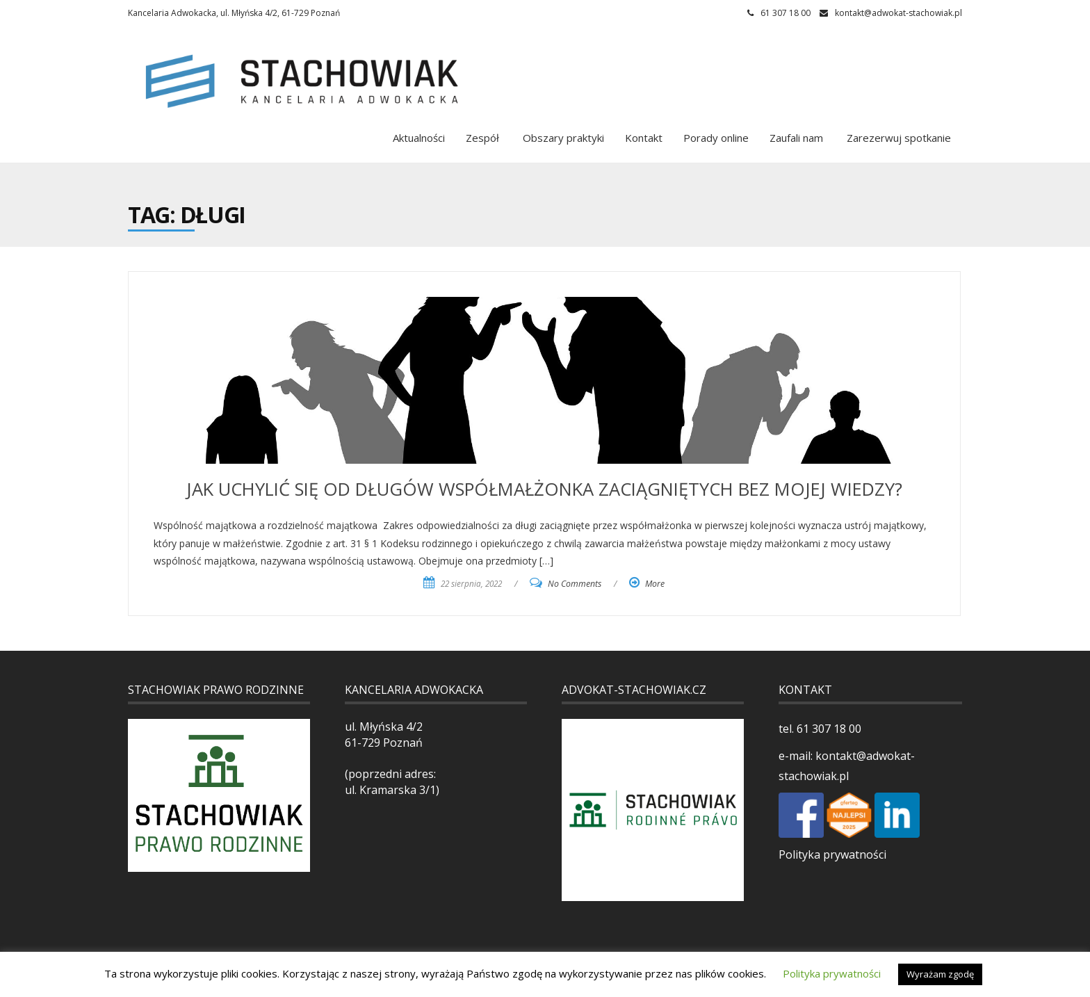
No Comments (574, 584)
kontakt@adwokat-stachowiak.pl (898, 13)
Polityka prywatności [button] (832, 973)
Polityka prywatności (832, 854)
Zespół (482, 138)
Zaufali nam (796, 138)
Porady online (716, 138)
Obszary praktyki (562, 138)
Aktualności (419, 138)
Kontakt (643, 138)
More (655, 584)
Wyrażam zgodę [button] (940, 974)
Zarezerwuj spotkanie (897, 138)
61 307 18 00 (827, 728)
